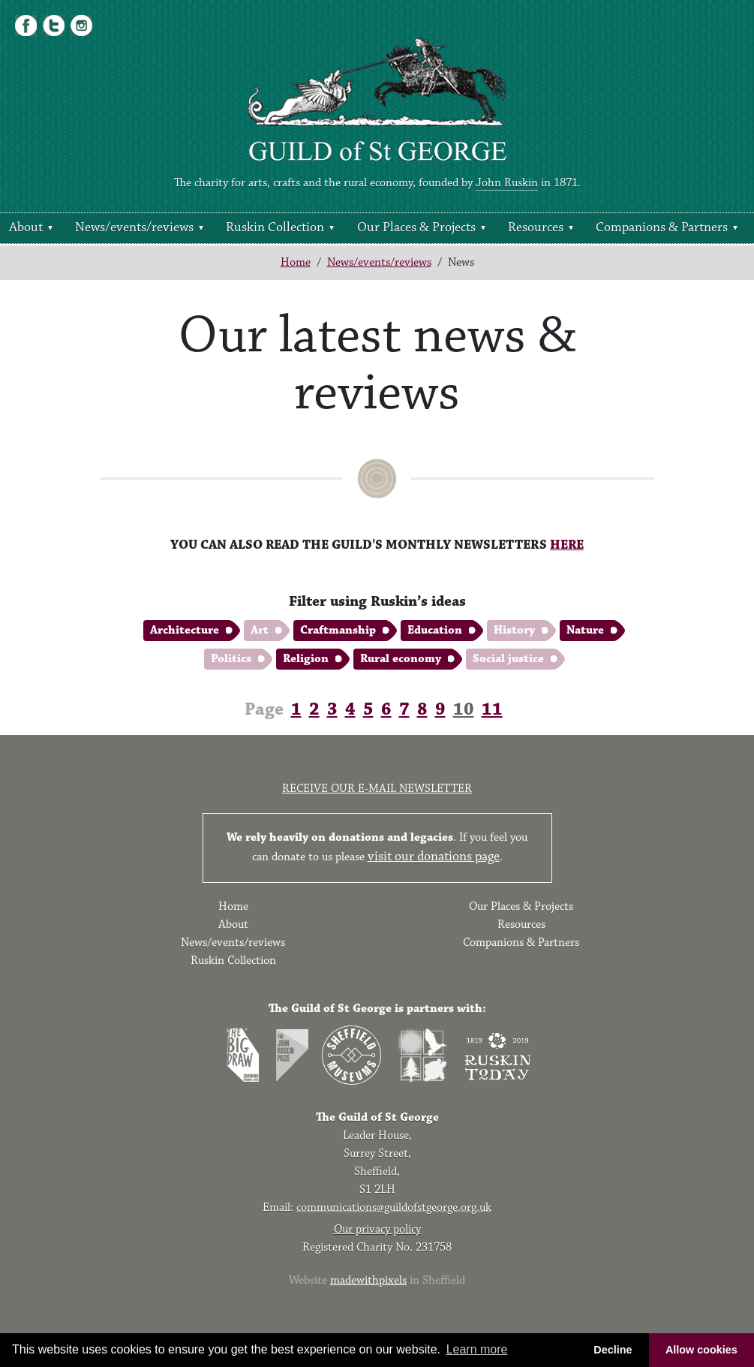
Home (296, 262)
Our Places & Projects (416, 227)
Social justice (508, 659)
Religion (306, 659)
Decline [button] (612, 1350)
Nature (585, 630)
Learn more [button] (477, 1349)
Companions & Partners (662, 227)
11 (492, 709)
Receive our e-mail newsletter (377, 788)
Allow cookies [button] (701, 1350)
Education (434, 630)
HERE (567, 545)
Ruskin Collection (275, 227)
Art (260, 630)
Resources (535, 227)
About (26, 227)
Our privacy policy (377, 1229)
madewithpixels (368, 1280)
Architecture (184, 630)
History (514, 630)
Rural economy (400, 659)
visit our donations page (434, 856)
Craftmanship (338, 630)
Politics (231, 659)
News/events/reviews (134, 227)
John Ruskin (507, 183)
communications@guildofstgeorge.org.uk (393, 1207)
